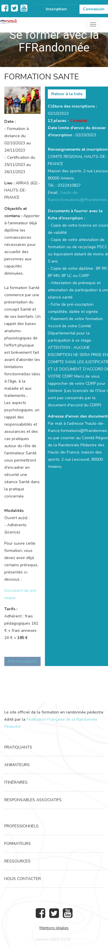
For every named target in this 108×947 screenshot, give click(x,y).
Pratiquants (18, 747)
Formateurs (17, 843)
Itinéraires (16, 782)
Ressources (17, 861)
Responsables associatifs (33, 800)
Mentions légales (54, 928)
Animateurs (17, 765)
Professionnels (21, 826)
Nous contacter (22, 878)
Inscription (56, 9)
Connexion (94, 9)
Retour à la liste (66, 94)
